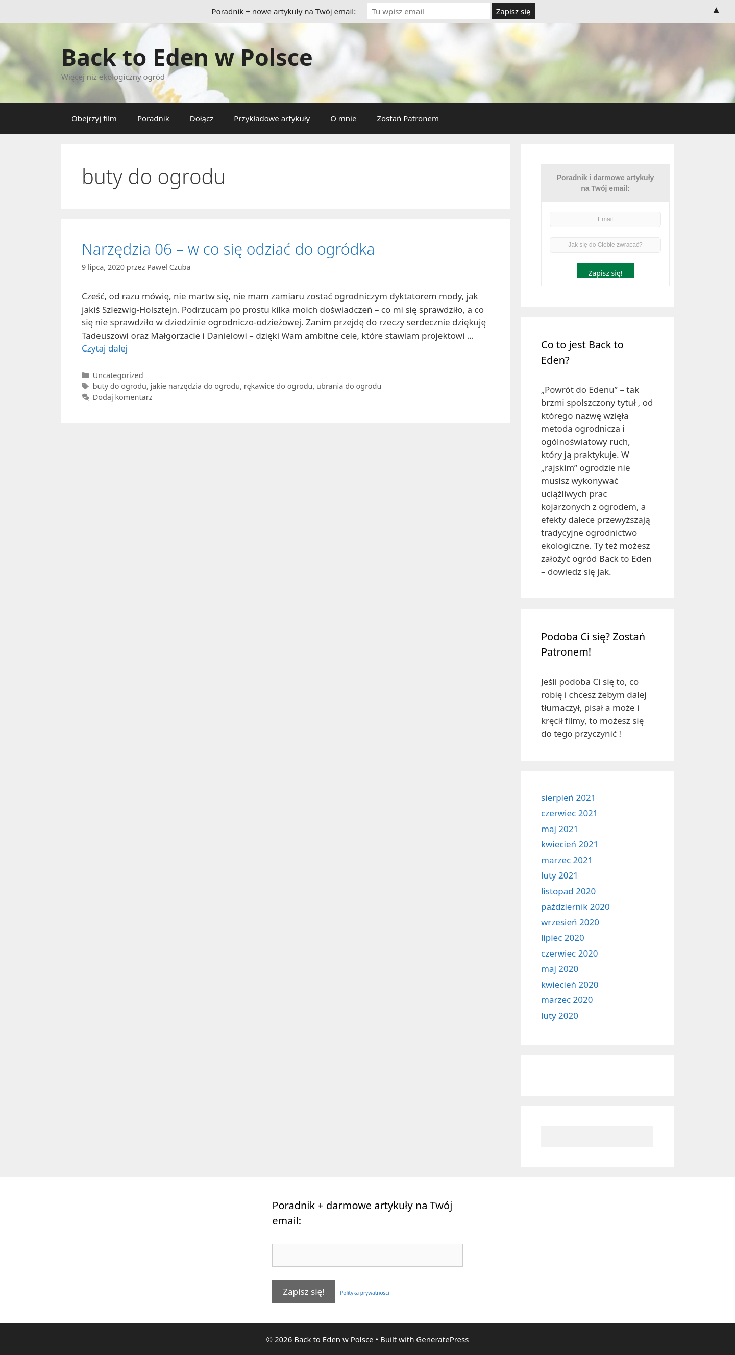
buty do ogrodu (119, 386)
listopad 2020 (568, 891)
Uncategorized (118, 375)
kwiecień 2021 (569, 844)
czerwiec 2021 (569, 813)
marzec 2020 (567, 1000)
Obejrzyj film (94, 118)
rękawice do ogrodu (278, 386)
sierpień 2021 (568, 798)
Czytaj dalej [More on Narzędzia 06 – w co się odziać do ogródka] (105, 348)
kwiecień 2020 (569, 984)
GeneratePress (442, 1339)
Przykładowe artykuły (272, 118)
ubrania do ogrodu (348, 386)
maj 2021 (559, 829)
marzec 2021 (567, 860)
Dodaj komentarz (123, 397)
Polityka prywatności (363, 1292)
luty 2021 (559, 875)
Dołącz (202, 118)
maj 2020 (559, 968)
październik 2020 (575, 906)
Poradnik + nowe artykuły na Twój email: (284, 11)
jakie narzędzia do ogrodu (195, 386)
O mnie (343, 118)
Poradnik (153, 118)
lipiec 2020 (562, 937)
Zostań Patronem (407, 118)
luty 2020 (559, 1015)
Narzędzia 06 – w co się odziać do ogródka (228, 248)
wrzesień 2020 (570, 922)
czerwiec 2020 (569, 953)
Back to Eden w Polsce (187, 56)
